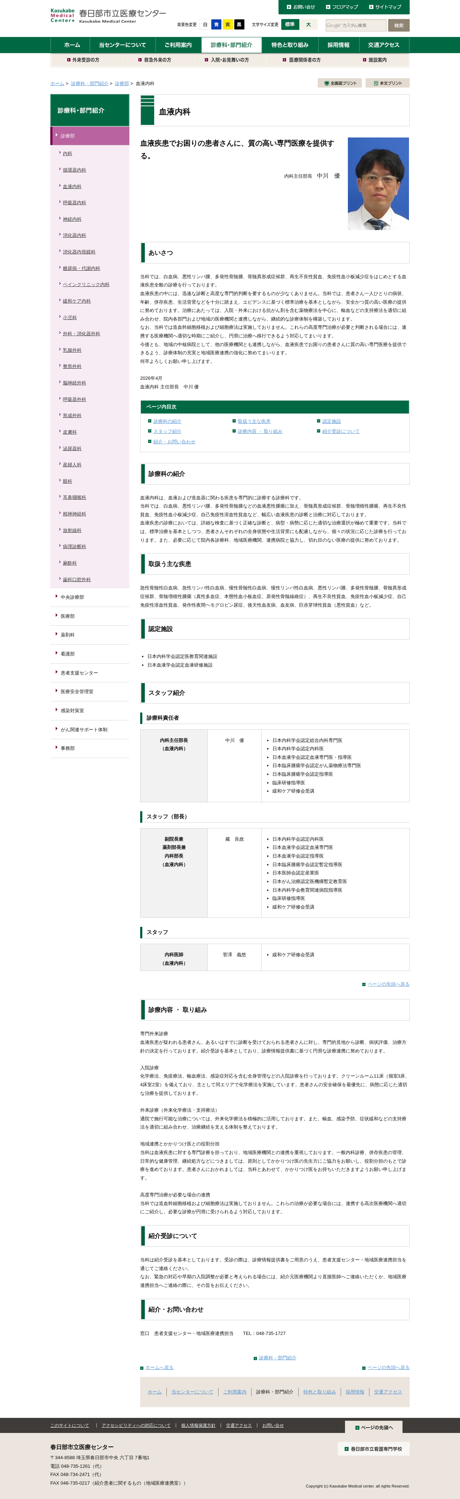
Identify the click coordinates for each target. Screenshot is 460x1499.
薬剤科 (68, 635)
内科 (67, 153)
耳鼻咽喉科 (74, 497)
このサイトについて (69, 1425)
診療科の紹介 (167, 421)
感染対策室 (72, 710)
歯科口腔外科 (77, 579)
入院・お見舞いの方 (231, 60)
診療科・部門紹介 (231, 45)
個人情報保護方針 (198, 1425)
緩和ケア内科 (77, 301)
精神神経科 (74, 514)
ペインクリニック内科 (86, 284)
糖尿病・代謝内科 (81, 268)
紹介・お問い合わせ (174, 441)
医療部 (68, 616)
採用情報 (338, 45)
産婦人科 (72, 464)
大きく (309, 24)
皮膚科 (70, 432)
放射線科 (72, 530)
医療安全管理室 (77, 691)
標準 (290, 24)
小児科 (70, 317)
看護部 (68, 654)
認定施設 (331, 421)
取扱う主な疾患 (254, 421)
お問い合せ (273, 1425)
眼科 (67, 481)
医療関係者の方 (303, 60)
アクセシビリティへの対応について (136, 1425)
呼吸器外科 (74, 399)
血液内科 (72, 186)
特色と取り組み (290, 45)
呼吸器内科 (74, 202)
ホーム (70, 45)
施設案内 (374, 60)
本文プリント (387, 83)
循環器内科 (74, 170)
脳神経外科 (74, 383)
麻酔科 (70, 563)
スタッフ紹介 (167, 431)
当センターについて (123, 45)
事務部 (68, 748)
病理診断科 (74, 546)
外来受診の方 (86, 60)
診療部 (122, 83)
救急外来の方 (159, 60)
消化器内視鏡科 (79, 251)
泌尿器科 (72, 448)
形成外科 (72, 415)
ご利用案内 (178, 45)
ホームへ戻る (160, 1367)
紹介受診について (341, 431)
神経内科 (72, 219)
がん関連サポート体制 (84, 729)
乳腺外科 (72, 350)
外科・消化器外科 (81, 333)
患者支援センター (79, 673)
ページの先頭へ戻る (389, 984)
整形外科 (72, 366)
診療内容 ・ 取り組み (260, 431)
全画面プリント (340, 83)
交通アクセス (384, 45)
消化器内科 (74, 235)
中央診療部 (72, 597)
